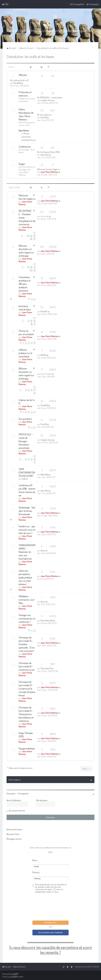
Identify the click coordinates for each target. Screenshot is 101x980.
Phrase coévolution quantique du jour (28, 136)
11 (34, 267)
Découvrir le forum (14, 829)
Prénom (35, 872)
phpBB (15, 974)
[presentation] (52, 907)
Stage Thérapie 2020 (26, 734)
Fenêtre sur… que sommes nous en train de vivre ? (27, 530)
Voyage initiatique (27, 748)
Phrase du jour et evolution (26, 332)
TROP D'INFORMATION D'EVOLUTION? (27, 472)
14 (31, 236)
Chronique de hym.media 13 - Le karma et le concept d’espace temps (27, 688)
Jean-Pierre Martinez (49, 172)
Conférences (25, 146)
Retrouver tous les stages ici (48, 169)
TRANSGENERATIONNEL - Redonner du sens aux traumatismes (27, 551)
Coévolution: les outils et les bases (30, 56)
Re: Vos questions (44, 114)
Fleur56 (43, 117)
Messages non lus (14, 839)
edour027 (44, 154)
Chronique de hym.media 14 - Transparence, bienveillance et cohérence (26, 714)
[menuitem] (5, 4)
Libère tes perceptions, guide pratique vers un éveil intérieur (25, 577)
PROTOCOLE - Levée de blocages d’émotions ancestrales (26, 441)
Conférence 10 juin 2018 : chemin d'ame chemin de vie (27, 490)
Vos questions (25, 418)
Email (34, 860)
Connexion (11, 793)
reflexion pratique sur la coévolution (25, 353)
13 (28, 236)
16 (31, 239)
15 (34, 236)
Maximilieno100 (46, 620)
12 (31, 270)
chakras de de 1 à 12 (27, 401)
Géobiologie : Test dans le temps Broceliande (27, 511)
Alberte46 (44, 474)
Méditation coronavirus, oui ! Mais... (26, 600)
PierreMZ (44, 311)
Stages (22, 163)
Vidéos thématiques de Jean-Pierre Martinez (26, 114)
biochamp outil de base (25, 307)
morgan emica (46, 100)
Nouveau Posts (13, 834)
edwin (42, 550)
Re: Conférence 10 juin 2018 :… (49, 152)
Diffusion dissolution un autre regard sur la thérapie (26, 250)
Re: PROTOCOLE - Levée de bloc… (50, 97)
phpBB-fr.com (17, 976)
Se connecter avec (50, 932)
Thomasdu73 (45, 668)
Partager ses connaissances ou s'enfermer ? (27, 618)
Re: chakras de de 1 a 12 (19, 80)
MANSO (43, 355)
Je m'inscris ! (50, 923)
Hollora (25, 478)
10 (31, 267)
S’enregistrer (23, 793)
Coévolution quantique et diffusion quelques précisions (24, 283)
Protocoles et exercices (25, 93)
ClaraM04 (17, 83)
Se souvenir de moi (17, 810)
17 (34, 239)
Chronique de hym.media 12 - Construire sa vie (27, 666)
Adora (43, 601)
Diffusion (23, 75)
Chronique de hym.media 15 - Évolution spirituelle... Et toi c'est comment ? (27, 644)
